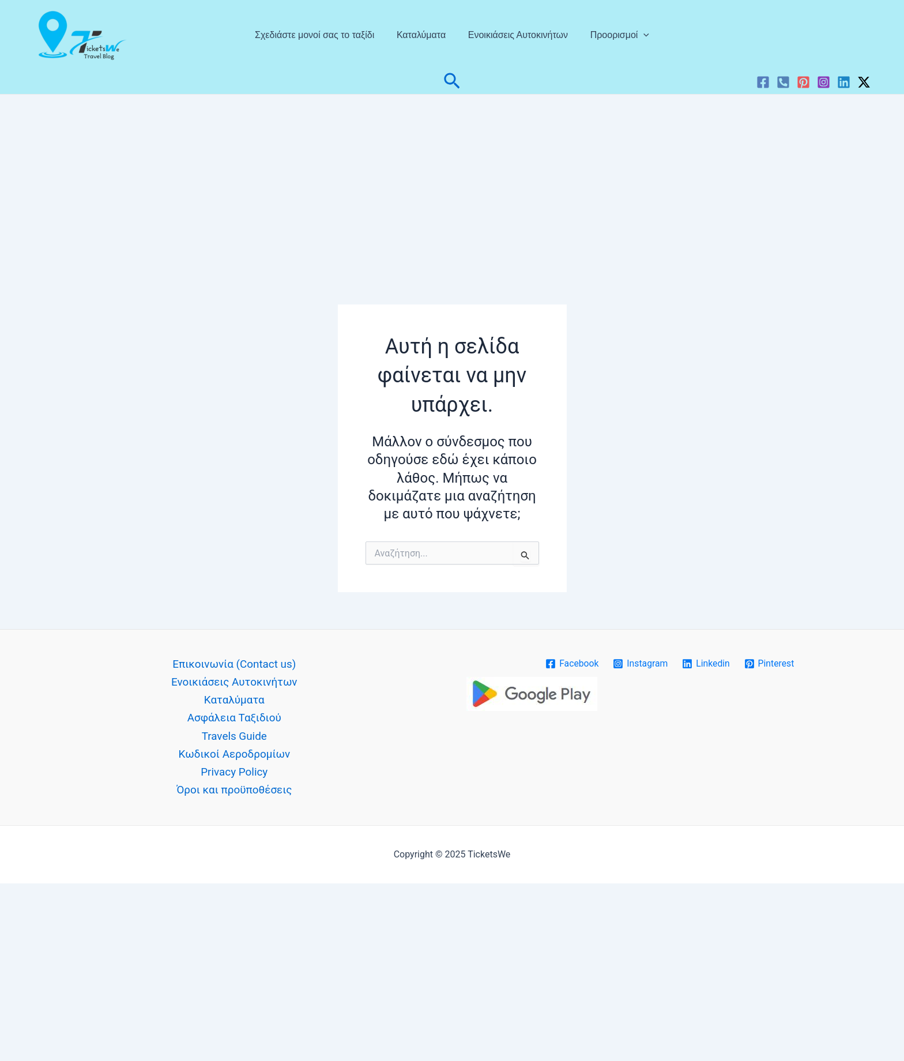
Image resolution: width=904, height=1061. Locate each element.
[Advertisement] (452, 181)
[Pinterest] (803, 82)
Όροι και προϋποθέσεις (234, 791)
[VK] (783, 82)
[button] (452, 82)
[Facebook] (763, 82)
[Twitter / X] (863, 82)
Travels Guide (234, 736)
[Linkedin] (843, 82)
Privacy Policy (234, 773)
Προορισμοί (614, 35)
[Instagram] (823, 82)
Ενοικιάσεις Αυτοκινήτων (516, 35)
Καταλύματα (422, 35)
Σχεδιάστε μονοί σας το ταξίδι (320, 35)
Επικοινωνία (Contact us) (234, 664)
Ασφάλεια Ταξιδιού (234, 718)
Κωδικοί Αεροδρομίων (234, 755)
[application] (637, 35)
